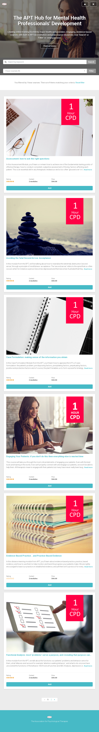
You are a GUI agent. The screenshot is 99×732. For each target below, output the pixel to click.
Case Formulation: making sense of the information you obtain (36, 357)
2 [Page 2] (51, 700)
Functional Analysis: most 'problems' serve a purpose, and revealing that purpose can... (48, 655)
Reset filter (80, 83)
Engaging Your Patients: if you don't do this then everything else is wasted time (44, 456)
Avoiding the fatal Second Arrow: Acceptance (28, 258)
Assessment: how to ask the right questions (27, 159)
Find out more (50, 46)
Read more (88, 170)
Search (91, 62)
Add (49, 188)
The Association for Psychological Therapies (49, 721)
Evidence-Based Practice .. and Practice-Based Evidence (34, 556)
